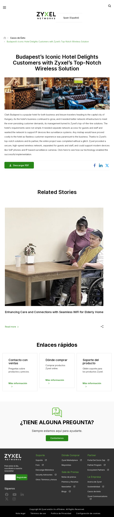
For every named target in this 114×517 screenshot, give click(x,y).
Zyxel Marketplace (70, 460)
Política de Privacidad (61, 513)
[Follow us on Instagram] (14, 499)
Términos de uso (38, 513)
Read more (10, 326)
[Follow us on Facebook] (7, 495)
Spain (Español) (71, 17)
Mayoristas (66, 465)
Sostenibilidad (93, 487)
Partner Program (94, 465)
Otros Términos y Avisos (46, 479)
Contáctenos (57, 438)
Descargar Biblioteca (45, 470)
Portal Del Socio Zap (96, 460)
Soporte (39, 460)
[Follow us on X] (7, 499)
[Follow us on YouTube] (14, 495)
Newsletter (66, 487)
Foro (38, 465)
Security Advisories (44, 475)
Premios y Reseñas (70, 482)
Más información (18, 383)
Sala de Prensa (70, 472)
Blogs (64, 491)
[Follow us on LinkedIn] (22, 495)
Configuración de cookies (88, 513)
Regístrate (22, 477)
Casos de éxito (94, 491)
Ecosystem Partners (96, 470)
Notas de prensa (69, 477)
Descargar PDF (21, 165)
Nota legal (20, 513)
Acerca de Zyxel (94, 482)
